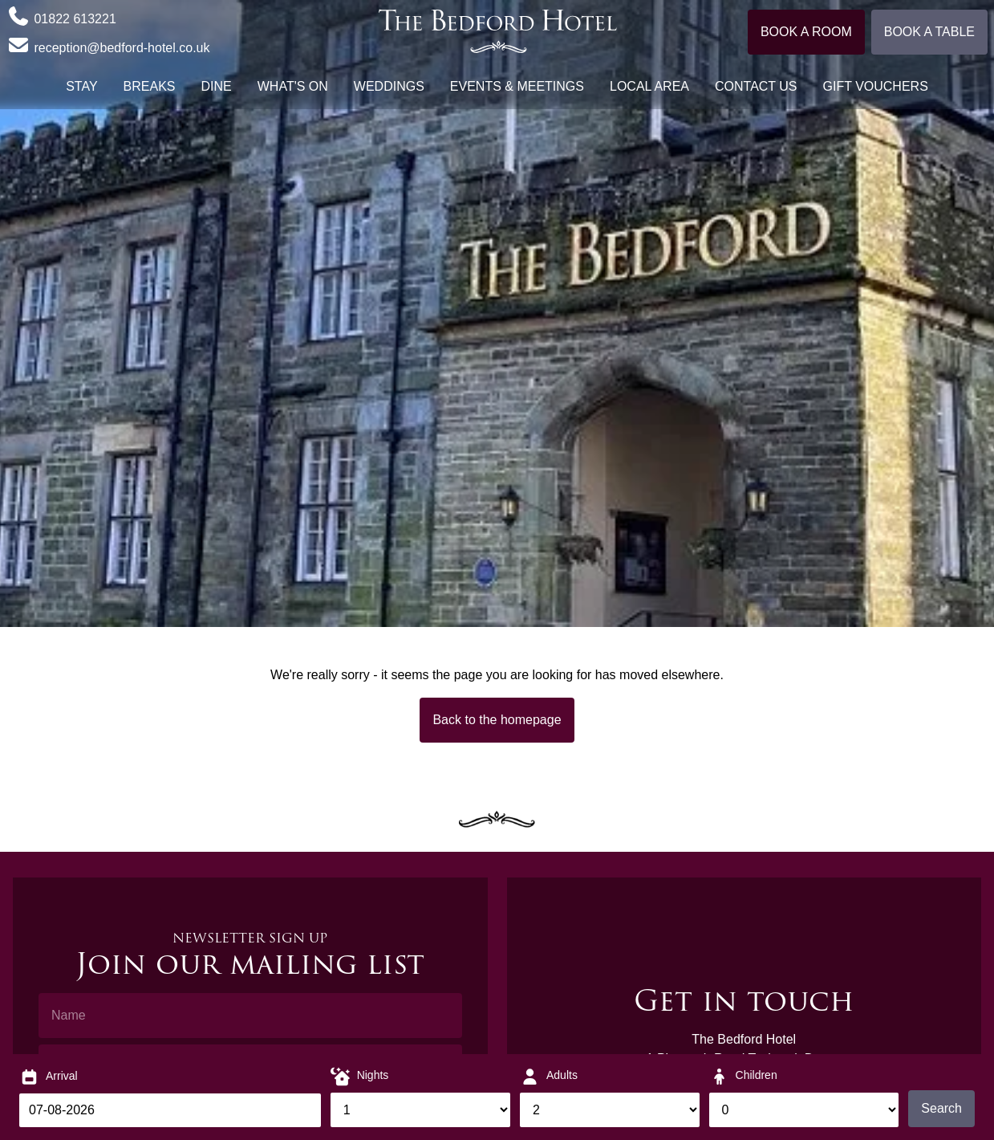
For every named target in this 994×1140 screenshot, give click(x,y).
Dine (216, 86)
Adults (562, 1075)
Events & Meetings (517, 86)
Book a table (929, 32)
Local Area (649, 86)
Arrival (62, 1075)
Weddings (389, 86)
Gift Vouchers (875, 86)
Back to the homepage (496, 720)
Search (941, 1108)
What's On (293, 86)
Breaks (150, 86)
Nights (373, 1075)
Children (756, 1075)
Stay (81, 86)
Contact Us (756, 86)
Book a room (806, 32)
